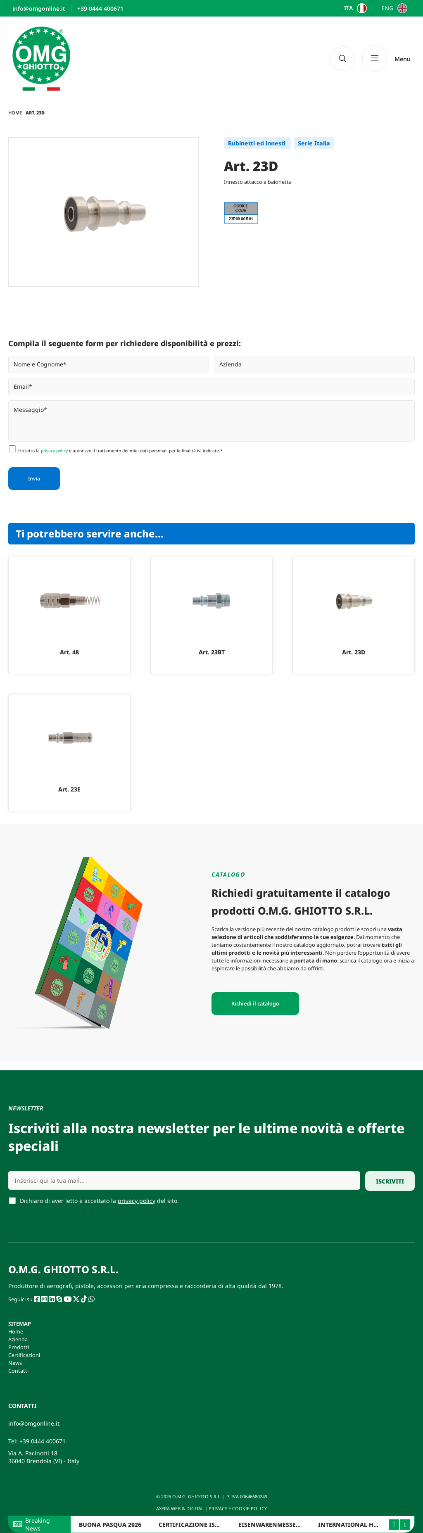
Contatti (18, 1370)
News (15, 1363)
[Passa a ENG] (393, 8)
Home (15, 112)
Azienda (18, 1339)
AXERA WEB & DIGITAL (179, 1508)
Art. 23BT (212, 652)
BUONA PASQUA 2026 (110, 1524)
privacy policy (54, 451)
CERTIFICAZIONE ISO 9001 (196, 1524)
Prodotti (18, 1347)
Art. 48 (69, 652)
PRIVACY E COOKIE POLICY (238, 1508)
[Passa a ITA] (354, 8)
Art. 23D (353, 652)
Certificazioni (24, 1355)
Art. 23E (69, 789)
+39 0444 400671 (42, 1441)
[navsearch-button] (342, 58)
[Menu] (386, 58)
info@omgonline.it (33, 1423)
